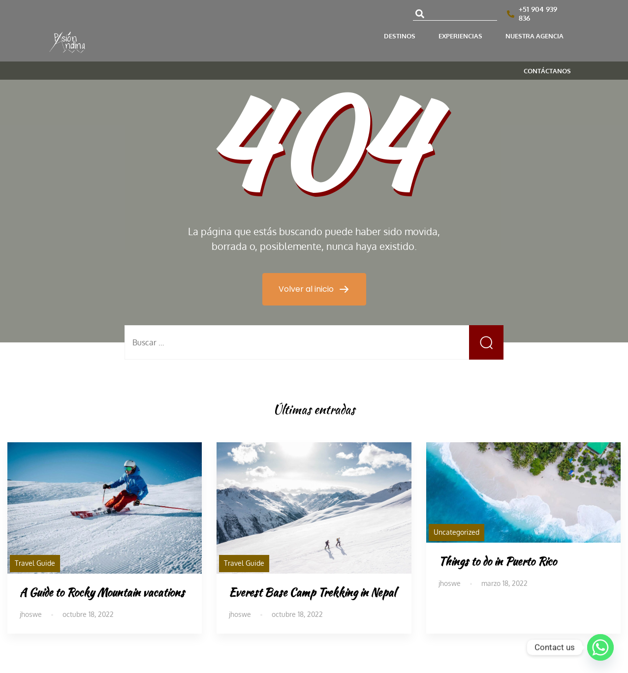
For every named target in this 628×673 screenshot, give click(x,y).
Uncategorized (456, 532)
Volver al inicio (307, 289)
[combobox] (455, 14)
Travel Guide (35, 563)
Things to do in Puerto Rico (498, 561)
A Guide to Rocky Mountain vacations (102, 592)
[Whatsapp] (600, 647)
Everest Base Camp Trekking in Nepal (312, 592)
